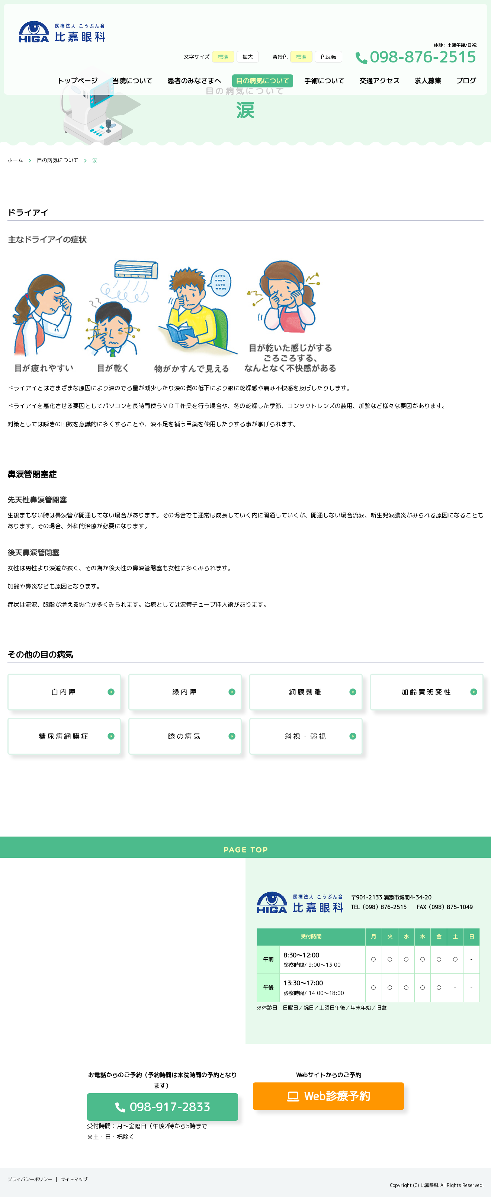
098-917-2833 (162, 1107)
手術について (324, 81)
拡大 (248, 56)
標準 (301, 56)
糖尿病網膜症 (64, 736)
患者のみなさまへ (194, 81)
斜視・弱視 (306, 736)
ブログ (466, 81)
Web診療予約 (328, 1096)
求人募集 (427, 81)
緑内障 (185, 692)
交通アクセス (379, 81)
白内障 (64, 692)
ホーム (15, 160)
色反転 (328, 56)
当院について (132, 81)
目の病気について (262, 81)
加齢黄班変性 (426, 692)
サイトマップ (74, 1179)
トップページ (77, 81)
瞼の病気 (185, 736)
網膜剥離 (306, 692)
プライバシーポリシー (29, 1179)
